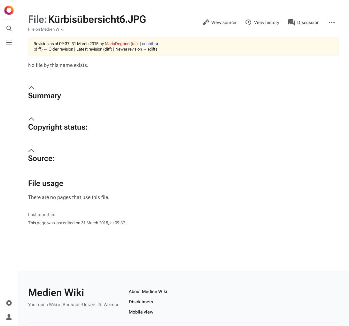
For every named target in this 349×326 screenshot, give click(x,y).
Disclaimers (141, 301)
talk (135, 43)
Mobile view (141, 311)
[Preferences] (9, 303)
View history (262, 22)
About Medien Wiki (148, 291)
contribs (149, 43)
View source (219, 22)
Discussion (304, 22)
